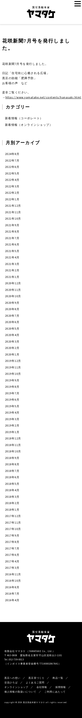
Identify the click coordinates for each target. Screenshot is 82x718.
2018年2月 (12, 503)
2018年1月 (12, 510)
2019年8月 (12, 387)
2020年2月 (12, 348)
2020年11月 (13, 290)
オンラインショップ (16, 687)
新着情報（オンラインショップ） (28, 125)
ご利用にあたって (55, 691)
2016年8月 (12, 587)
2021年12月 (13, 206)
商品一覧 (57, 677)
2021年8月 (12, 231)
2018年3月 (12, 497)
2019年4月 (12, 412)
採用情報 (60, 687)
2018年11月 (13, 445)
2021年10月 (13, 218)
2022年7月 (12, 160)
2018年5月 (12, 484)
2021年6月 (12, 244)
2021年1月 (12, 277)
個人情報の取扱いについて (20, 691)
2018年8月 (12, 464)
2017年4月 (12, 561)
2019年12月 (13, 361)
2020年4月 (12, 335)
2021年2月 (12, 270)
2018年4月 (12, 490)
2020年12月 (13, 283)
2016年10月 (13, 581)
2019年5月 (12, 406)
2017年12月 (13, 516)
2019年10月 (13, 374)
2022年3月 (12, 186)
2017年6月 (12, 555)
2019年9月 (12, 380)
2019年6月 (12, 400)
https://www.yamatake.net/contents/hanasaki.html (43, 97)
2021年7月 (12, 238)
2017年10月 (13, 529)
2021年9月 (12, 225)
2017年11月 (13, 522)
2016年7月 (12, 593)
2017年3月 (12, 568)
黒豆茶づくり (36, 677)
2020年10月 (13, 296)
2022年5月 (12, 173)
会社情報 (42, 687)
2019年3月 (12, 419)
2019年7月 (12, 393)
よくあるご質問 (35, 682)
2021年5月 (12, 251)
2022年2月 (12, 193)
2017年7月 (12, 548)
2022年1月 (12, 199)
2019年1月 (12, 432)
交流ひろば (11, 682)
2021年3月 (12, 264)
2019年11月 (13, 367)
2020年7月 (12, 316)
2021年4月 (12, 257)
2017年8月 (12, 542)
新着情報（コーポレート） (24, 118)
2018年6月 (12, 477)
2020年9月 (12, 303)
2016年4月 (12, 600)
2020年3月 (12, 341)
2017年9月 (12, 535)
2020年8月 (12, 309)
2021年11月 (13, 212)
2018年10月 (13, 451)
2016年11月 (13, 574)
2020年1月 (12, 354)
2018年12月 (13, 438)
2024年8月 (12, 154)
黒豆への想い (12, 677)
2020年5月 (12, 329)
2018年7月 (12, 471)
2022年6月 (12, 167)
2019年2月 (12, 425)
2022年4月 (12, 180)
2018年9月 (12, 458)
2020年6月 (12, 322)
